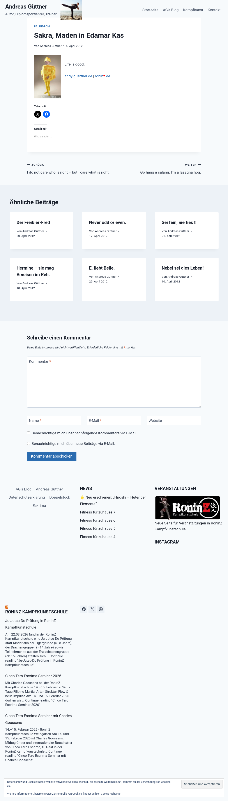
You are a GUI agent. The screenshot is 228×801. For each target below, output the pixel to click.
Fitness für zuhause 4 (97, 537)
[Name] (54, 420)
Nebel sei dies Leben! (182, 268)
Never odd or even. (107, 222)
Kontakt (214, 10)
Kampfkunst (193, 10)
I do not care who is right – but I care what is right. (68, 168)
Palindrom (42, 26)
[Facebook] (83, 609)
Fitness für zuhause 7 (97, 512)
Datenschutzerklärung (27, 497)
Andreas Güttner (50, 46)
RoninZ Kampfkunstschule (36, 612)
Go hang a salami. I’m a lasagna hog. (159, 168)
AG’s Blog (171, 10)
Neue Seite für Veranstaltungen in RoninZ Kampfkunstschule (189, 513)
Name (35, 420)
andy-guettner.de (78, 76)
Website (155, 420)
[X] (92, 609)
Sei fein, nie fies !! (179, 222)
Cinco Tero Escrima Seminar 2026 (33, 676)
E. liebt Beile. (102, 268)
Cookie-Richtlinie (110, 793)
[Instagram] (100, 609)
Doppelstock (59, 497)
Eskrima (39, 505)
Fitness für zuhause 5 (97, 528)
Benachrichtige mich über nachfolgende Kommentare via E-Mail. (84, 433)
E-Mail (95, 420)
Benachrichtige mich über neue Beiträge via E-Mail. (73, 443)
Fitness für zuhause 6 (97, 520)
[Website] (174, 420)
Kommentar (40, 361)
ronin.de (102, 76)
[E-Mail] (114, 420)
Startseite (150, 10)
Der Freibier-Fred (33, 222)
